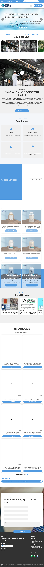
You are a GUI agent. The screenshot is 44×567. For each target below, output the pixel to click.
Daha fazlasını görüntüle (22, 106)
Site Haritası (7, 565)
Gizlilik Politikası (2, 565)
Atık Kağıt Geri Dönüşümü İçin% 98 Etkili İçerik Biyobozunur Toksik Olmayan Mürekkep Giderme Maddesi (11, 468)
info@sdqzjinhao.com (7, 545)
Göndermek (22, 531)
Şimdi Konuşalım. (38, 5)
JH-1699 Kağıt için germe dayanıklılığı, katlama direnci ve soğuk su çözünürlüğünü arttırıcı (11, 399)
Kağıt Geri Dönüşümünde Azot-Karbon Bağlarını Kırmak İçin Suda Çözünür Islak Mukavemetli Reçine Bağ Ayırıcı (32, 433)
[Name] (37, 1)
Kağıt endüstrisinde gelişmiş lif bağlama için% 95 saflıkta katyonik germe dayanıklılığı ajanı (32, 399)
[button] (17, 27)
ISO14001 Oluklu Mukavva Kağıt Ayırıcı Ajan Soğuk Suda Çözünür (15, 481)
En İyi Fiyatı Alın (11, 283)
